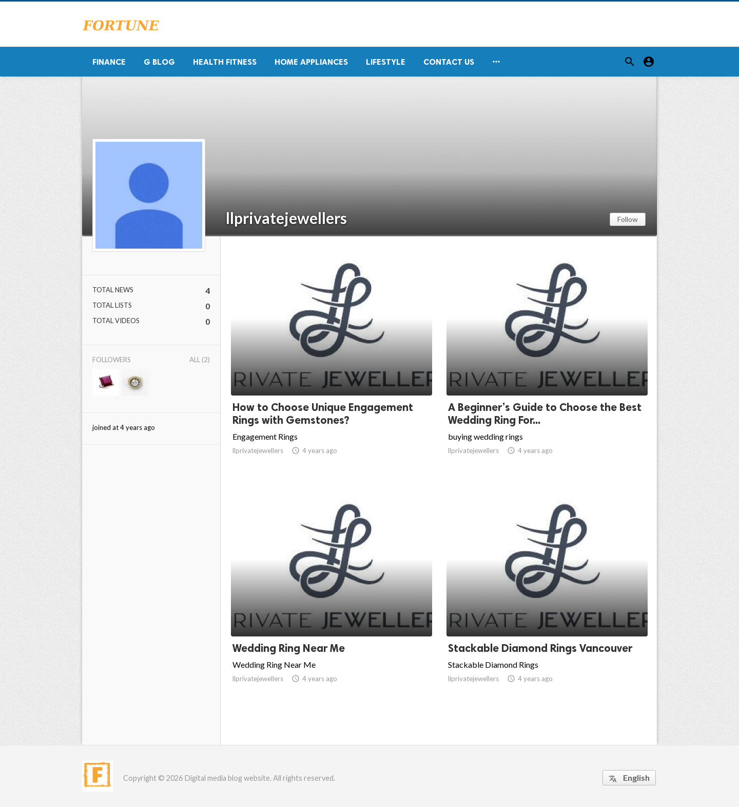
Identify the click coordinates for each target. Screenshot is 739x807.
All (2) (199, 359)
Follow (627, 219)
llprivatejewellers (286, 218)
